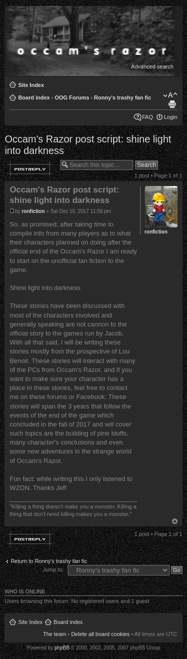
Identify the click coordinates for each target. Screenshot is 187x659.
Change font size (170, 95)
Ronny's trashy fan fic (122, 97)
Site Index (31, 85)
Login (171, 117)
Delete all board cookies (100, 634)
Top (175, 521)
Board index (34, 97)
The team (54, 634)
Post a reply (29, 169)
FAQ (147, 117)
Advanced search (152, 67)
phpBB (61, 647)
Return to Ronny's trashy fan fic (48, 561)
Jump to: (53, 569)
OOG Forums (72, 97)
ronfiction (33, 211)
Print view (172, 104)
